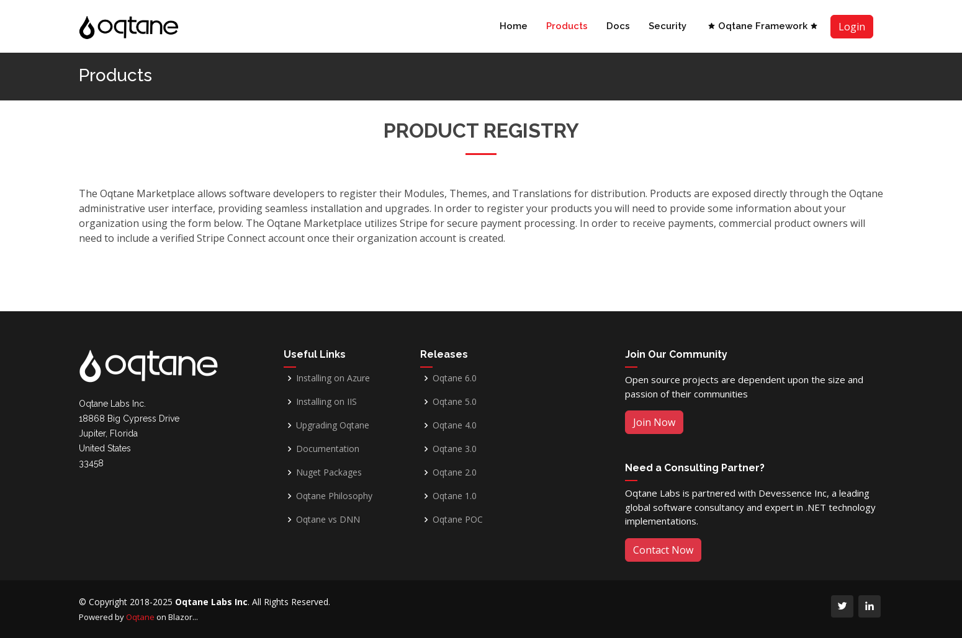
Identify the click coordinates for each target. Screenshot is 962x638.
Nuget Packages (329, 472)
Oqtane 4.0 (455, 425)
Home (514, 26)
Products (567, 26)
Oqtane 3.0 (455, 449)
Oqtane (140, 616)
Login (851, 26)
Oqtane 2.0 (455, 472)
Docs (618, 26)
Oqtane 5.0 (455, 401)
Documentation (327, 449)
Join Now (654, 422)
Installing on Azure (333, 378)
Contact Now (663, 550)
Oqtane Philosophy (334, 496)
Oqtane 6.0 (455, 378)
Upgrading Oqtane (332, 425)
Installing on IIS (326, 401)
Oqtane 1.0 (455, 496)
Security (667, 26)
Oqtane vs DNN (328, 519)
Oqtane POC (458, 519)
